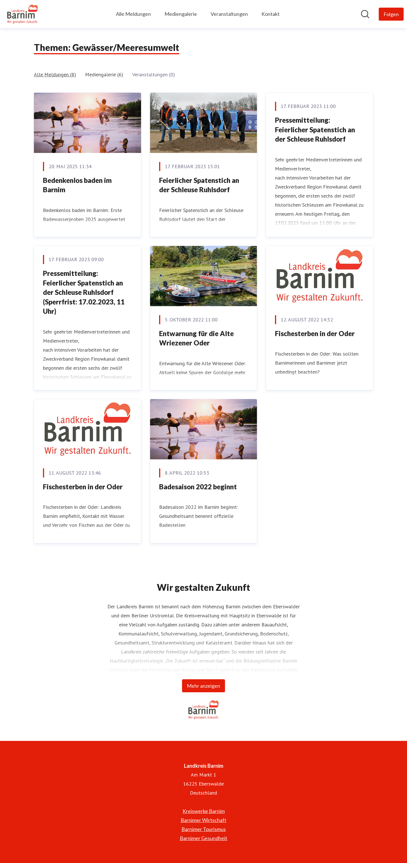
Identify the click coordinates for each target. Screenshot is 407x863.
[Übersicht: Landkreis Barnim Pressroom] (22, 14)
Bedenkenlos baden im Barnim (77, 185)
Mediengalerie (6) (104, 74)
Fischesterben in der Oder (315, 333)
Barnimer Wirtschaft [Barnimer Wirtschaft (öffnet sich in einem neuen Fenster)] (203, 820)
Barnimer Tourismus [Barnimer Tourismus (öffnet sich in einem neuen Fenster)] (203, 829)
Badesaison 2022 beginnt (198, 487)
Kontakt (270, 14)
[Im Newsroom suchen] (365, 14)
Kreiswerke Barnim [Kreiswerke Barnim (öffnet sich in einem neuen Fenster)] (204, 811)
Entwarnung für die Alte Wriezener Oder (196, 338)
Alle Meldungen (133, 14)
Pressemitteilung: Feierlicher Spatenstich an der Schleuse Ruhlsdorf (315, 129)
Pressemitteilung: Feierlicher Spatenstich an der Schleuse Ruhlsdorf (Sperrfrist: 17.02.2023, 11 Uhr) (84, 292)
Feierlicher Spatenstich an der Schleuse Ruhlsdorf (199, 185)
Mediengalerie (180, 14)
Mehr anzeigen (203, 686)
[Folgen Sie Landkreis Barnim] (391, 14)
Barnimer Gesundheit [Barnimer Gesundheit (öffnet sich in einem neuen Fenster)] (203, 838)
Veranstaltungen (229, 14)
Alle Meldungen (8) (55, 74)
